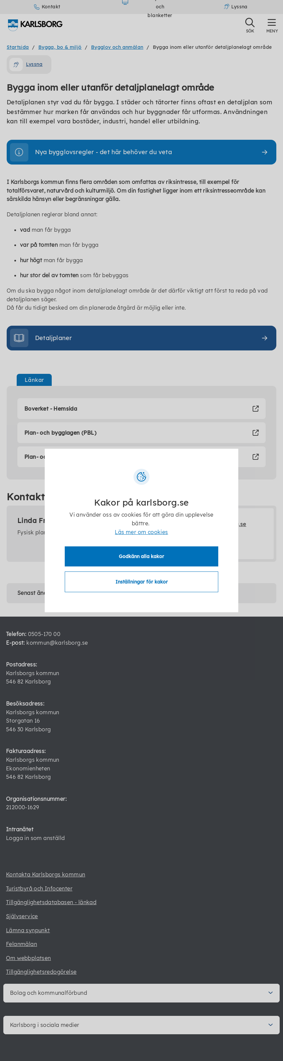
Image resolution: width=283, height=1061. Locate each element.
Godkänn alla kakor (141, 556)
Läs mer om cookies (141, 532)
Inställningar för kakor (141, 582)
